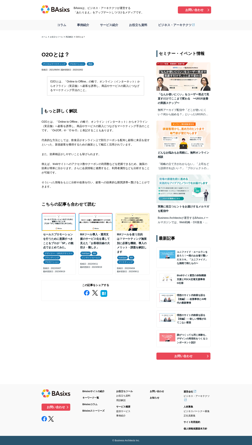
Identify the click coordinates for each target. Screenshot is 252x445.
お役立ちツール (56, 37)
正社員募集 (189, 415)
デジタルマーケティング (54, 64)
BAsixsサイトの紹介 (93, 391)
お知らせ (154, 397)
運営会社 (188, 391)
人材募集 (188, 406)
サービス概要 (123, 406)
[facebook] (87, 292)
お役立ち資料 (138, 25)
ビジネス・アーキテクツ (175, 25)
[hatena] (103, 292)
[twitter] (95, 292)
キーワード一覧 (90, 397)
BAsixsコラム (89, 404)
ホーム (44, 37)
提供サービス (123, 411)
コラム (61, 25)
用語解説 (69, 37)
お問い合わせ (194, 10)
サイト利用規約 (192, 422)
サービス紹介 (109, 25)
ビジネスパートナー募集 (197, 411)
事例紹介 (83, 25)
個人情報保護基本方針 (195, 428)
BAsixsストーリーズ (93, 410)
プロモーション (77, 64)
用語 (90, 64)
